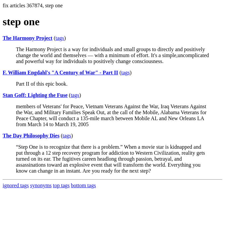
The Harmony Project (27, 38)
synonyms (41, 185)
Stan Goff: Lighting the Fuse (35, 95)
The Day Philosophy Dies (31, 135)
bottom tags (83, 185)
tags (59, 38)
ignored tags (16, 185)
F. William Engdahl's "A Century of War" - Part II (60, 72)
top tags (61, 185)
